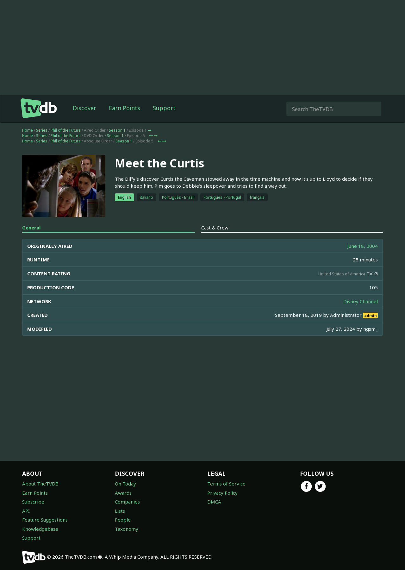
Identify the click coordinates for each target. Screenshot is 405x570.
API (26, 511)
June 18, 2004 (362, 246)
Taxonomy (126, 529)
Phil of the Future (66, 130)
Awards (123, 493)
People (123, 520)
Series (41, 130)
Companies (127, 501)
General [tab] (31, 227)
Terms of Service (226, 483)
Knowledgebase (40, 529)
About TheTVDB (40, 483)
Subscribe (33, 501)
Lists (120, 511)
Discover (84, 108)
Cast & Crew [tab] (214, 227)
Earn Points (124, 108)
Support (164, 108)
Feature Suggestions (45, 520)
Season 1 (117, 130)
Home (27, 130)
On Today (125, 483)
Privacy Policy (222, 493)
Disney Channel (360, 301)
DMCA (214, 501)
